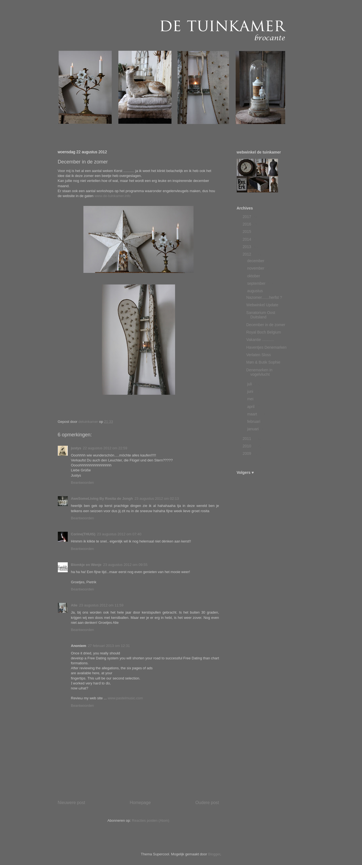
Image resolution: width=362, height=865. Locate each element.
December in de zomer (265, 325)
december (256, 261)
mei (250, 399)
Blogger (214, 854)
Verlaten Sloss (258, 355)
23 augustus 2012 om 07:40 (119, 534)
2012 (247, 254)
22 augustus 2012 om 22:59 (105, 448)
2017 (247, 216)
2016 (247, 224)
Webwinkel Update (262, 305)
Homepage (140, 802)
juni (250, 391)
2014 (247, 239)
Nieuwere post (71, 802)
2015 (247, 231)
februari (254, 421)
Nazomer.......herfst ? (264, 297)
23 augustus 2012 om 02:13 (157, 498)
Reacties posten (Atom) (150, 820)
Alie (74, 605)
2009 (247, 453)
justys (76, 448)
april (251, 406)
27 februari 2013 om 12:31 (109, 646)
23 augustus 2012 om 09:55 (125, 565)
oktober (254, 276)
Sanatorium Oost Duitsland (260, 314)
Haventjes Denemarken (266, 347)
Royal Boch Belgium (263, 332)
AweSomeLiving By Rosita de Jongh (102, 498)
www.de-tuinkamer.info (112, 196)
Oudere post (207, 802)
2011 (247, 438)
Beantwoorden (82, 482)
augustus (255, 291)
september (256, 283)
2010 (247, 446)
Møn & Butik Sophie (263, 362)
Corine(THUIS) (83, 534)
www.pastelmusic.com (125, 698)
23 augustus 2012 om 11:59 (101, 605)
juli (250, 384)
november (256, 268)
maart (252, 414)
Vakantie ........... (260, 339)
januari (253, 429)
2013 (247, 247)
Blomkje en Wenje (86, 565)
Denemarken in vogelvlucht (259, 372)
